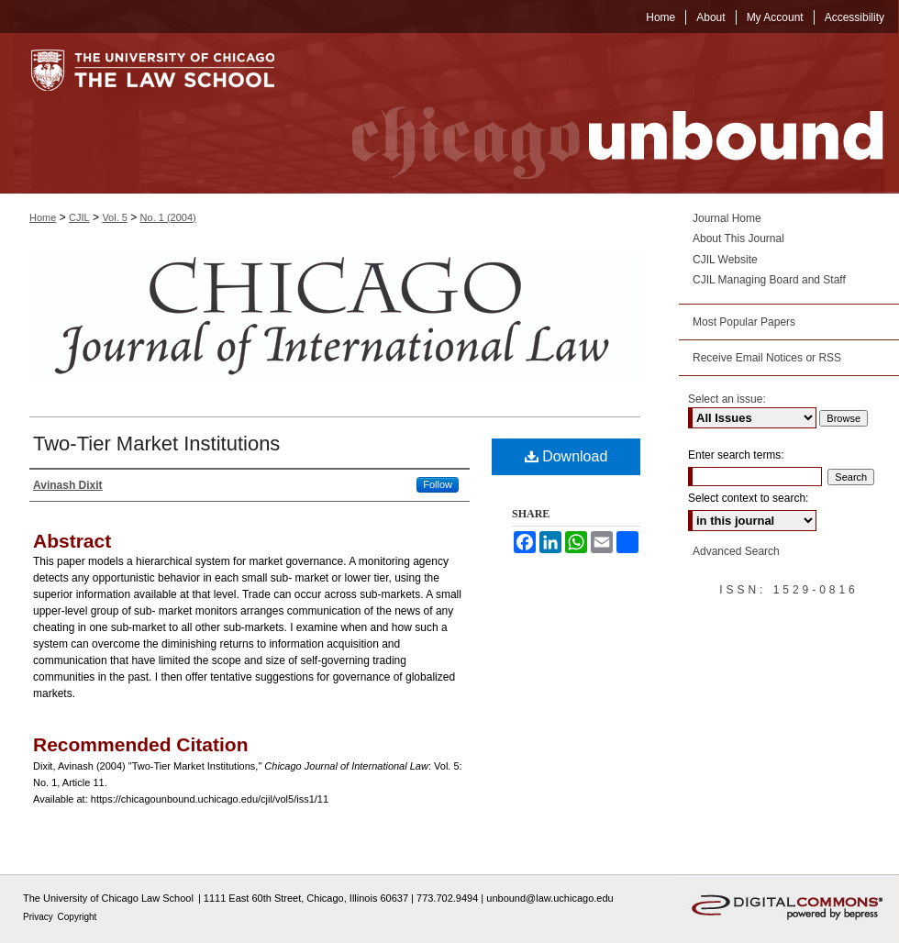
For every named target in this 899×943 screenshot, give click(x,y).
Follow (437, 484)
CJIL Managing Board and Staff (769, 279)
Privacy (39, 917)
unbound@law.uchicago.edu (549, 898)
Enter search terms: (736, 455)
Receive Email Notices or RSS (767, 357)
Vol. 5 (115, 217)
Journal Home (727, 218)
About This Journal (738, 238)
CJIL (79, 217)
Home (42, 217)
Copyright (77, 917)
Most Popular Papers (744, 322)
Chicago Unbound (601, 113)
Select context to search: (748, 498)
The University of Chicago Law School (108, 898)
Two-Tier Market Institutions (156, 443)
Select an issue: (727, 399)
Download (566, 456)
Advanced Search (736, 551)
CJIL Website (725, 259)
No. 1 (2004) (168, 217)
